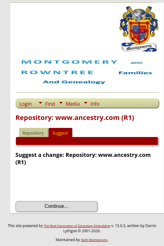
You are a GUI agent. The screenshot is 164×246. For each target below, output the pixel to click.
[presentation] (62, 183)
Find (50, 103)
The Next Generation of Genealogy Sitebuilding (77, 226)
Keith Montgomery (94, 240)
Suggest (60, 133)
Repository (33, 133)
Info (94, 103)
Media (73, 103)
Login (26, 103)
